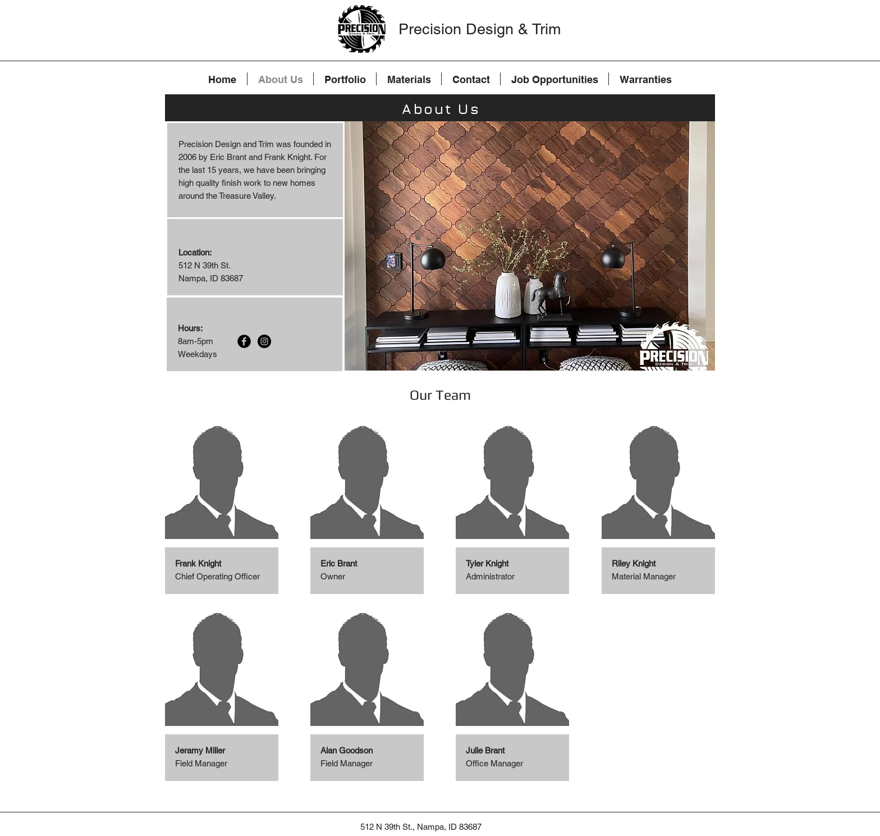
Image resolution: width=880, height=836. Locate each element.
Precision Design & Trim (479, 29)
